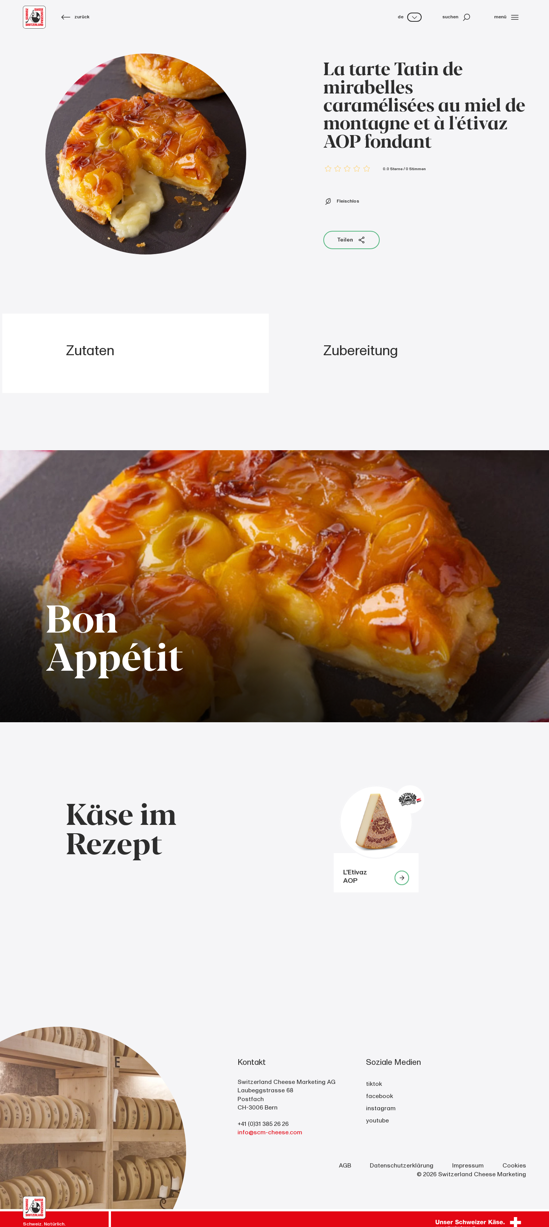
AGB (345, 1165)
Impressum (468, 1165)
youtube (377, 1120)
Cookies (514, 1165)
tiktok (374, 1084)
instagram (381, 1108)
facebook (379, 1096)
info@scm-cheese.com (270, 1132)
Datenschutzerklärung (401, 1165)
